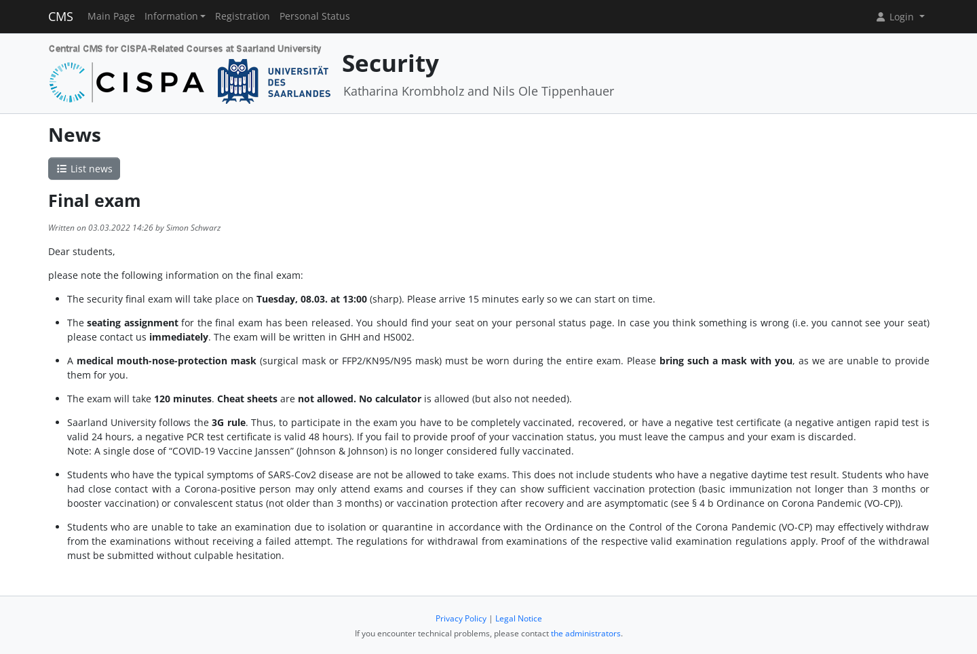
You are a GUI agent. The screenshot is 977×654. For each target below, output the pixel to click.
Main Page (111, 16)
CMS (60, 16)
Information (171, 16)
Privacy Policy (461, 618)
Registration (242, 16)
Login (896, 16)
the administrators (586, 633)
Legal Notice (518, 618)
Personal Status (315, 16)
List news (84, 168)
